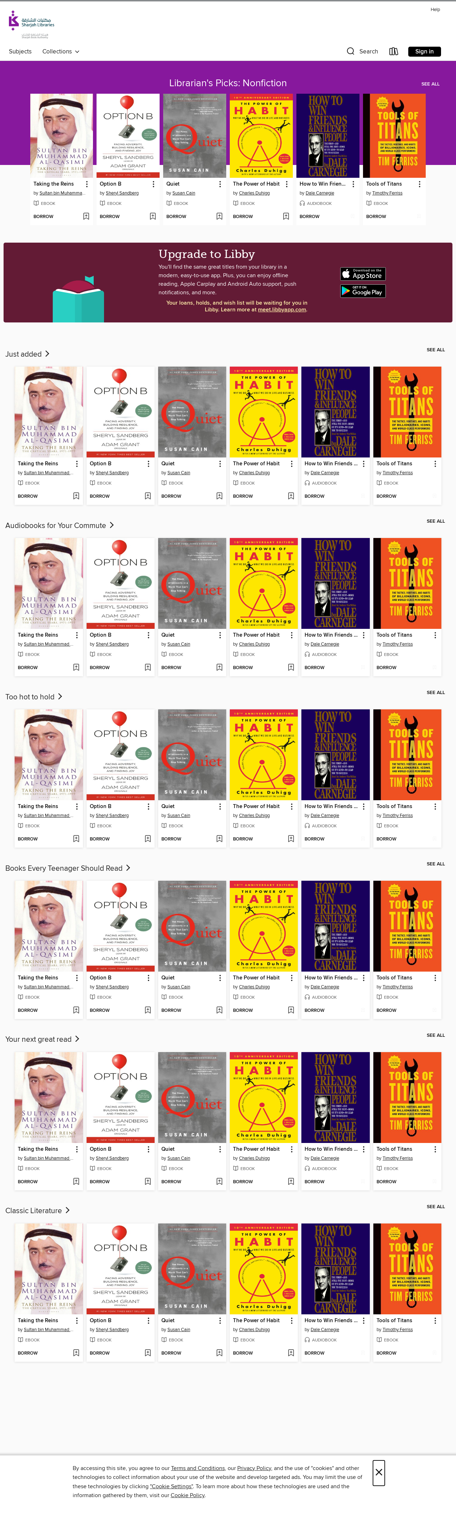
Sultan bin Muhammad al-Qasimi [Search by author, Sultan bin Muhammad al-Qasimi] (63, 193)
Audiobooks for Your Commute (60, 526)
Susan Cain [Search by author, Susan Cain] (183, 193)
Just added (28, 354)
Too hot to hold (34, 697)
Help (435, 9)
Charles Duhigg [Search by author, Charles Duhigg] (254, 193)
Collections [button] (61, 52)
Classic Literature (38, 1211)
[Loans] (394, 53)
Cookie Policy (187, 1495)
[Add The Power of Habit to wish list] (285, 217)
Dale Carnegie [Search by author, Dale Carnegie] (320, 193)
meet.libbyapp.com (282, 310)
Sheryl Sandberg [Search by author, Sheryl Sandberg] (122, 193)
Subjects (20, 52)
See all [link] (430, 84)
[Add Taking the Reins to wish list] (86, 217)
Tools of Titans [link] (384, 184)
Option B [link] (110, 184)
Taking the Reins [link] (53, 184)
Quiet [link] (173, 184)
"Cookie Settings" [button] (171, 1486)
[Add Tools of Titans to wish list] (418, 217)
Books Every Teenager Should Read (68, 868)
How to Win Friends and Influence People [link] (324, 184)
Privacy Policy (254, 1468)
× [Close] (378, 1473)
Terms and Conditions (198, 1468)
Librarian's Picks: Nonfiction (228, 83)
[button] (361, 53)
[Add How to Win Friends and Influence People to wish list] (352, 217)
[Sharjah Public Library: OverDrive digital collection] (31, 25)
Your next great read (43, 1039)
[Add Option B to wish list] (152, 217)
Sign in (424, 52)
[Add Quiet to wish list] (219, 217)
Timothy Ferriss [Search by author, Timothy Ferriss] (387, 193)
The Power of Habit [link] (256, 184)
